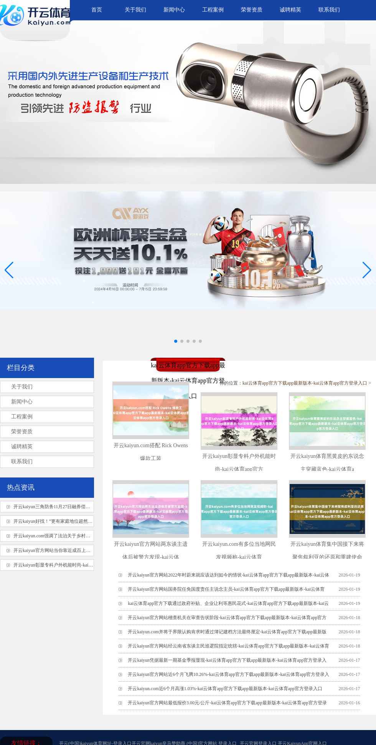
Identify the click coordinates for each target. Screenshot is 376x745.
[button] (367, 269)
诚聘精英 (290, 10)
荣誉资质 (251, 10)
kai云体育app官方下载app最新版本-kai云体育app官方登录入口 (304, 383)
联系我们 (329, 10)
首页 (96, 10)
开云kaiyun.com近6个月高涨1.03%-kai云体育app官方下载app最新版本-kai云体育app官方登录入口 (225, 688)
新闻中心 (174, 10)
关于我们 (135, 10)
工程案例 (213, 10)
